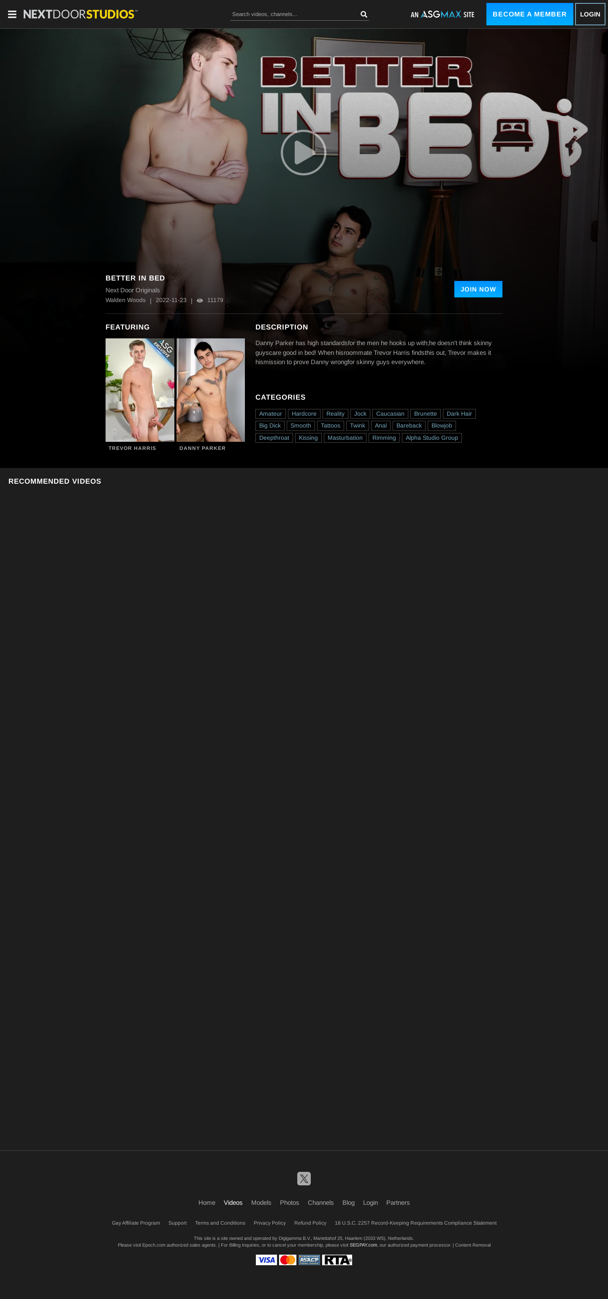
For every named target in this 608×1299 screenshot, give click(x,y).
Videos (233, 1202)
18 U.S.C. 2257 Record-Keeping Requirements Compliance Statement (416, 1223)
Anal (381, 425)
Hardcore (304, 413)
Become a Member (530, 14)
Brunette (425, 413)
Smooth (300, 425)
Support (177, 1223)
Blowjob (442, 425)
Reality (335, 413)
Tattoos (330, 425)
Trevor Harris (132, 448)
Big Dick (270, 425)
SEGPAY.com (363, 1244)
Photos (289, 1202)
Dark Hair (459, 413)
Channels (321, 1202)
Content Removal (473, 1244)
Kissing (308, 437)
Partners (398, 1202)
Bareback (409, 425)
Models (261, 1202)
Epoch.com (154, 1244)
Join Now (478, 289)
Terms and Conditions (220, 1223)
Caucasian (390, 413)
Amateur (270, 413)
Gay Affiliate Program (136, 1223)
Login (590, 14)
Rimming (384, 437)
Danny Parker (202, 448)
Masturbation (345, 437)
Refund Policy (310, 1223)
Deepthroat (274, 437)
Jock (360, 413)
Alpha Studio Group (432, 437)
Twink (357, 425)
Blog (348, 1202)
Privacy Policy (270, 1223)
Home (206, 1202)
